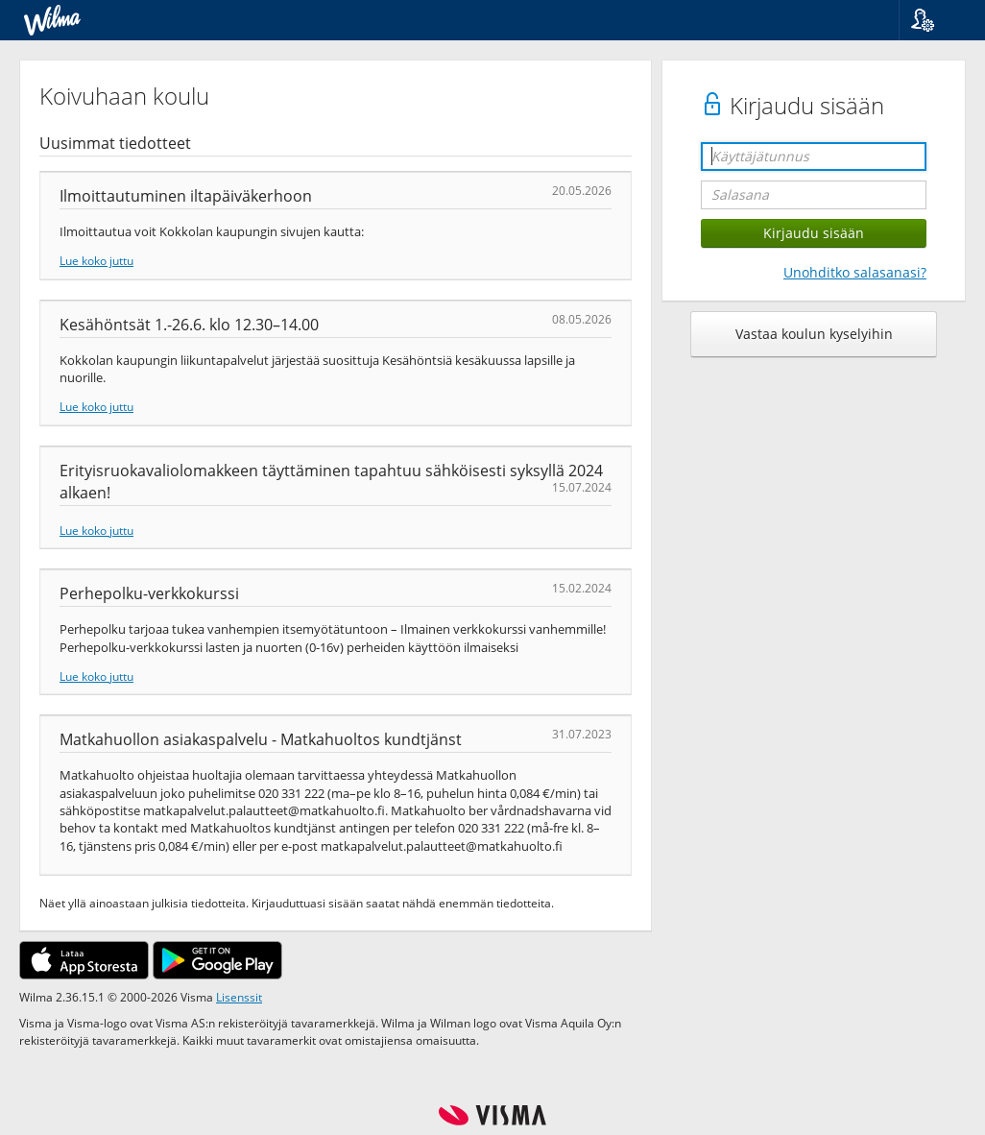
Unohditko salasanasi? (854, 272)
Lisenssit (239, 996)
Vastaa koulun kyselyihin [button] (814, 334)
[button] (935, 20)
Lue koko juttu (96, 260)
